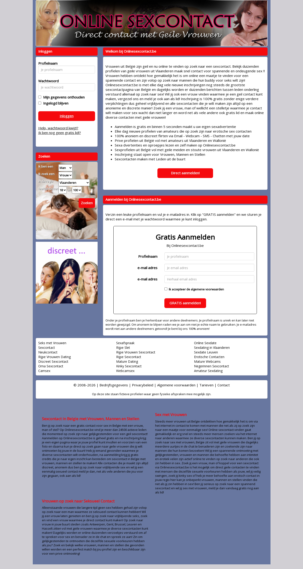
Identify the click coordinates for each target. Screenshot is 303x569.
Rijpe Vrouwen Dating (54, 357)
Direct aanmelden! (185, 173)
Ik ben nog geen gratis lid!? (59, 132)
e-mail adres (147, 267)
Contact (223, 385)
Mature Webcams (207, 361)
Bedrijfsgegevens (113, 385)
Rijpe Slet (123, 347)
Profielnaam (147, 256)
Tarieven (206, 385)
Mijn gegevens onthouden (63, 97)
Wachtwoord (47, 81)
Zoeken (87, 202)
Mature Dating (127, 361)
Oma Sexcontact (50, 366)
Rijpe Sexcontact (128, 357)
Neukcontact (47, 352)
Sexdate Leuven (206, 352)
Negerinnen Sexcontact (211, 366)
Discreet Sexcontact (53, 361)
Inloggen (66, 116)
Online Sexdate (205, 343)
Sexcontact (46, 347)
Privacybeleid (142, 385)
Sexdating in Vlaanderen (212, 347)
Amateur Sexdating (208, 371)
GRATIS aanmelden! (185, 303)
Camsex (44, 371)
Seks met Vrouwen (52, 343)
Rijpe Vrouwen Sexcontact (135, 352)
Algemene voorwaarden (176, 385)
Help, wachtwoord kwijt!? (58, 128)
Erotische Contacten (209, 357)
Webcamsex (125, 371)
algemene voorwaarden (207, 289)
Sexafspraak (125, 343)
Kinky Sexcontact (129, 366)
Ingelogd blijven (54, 103)
